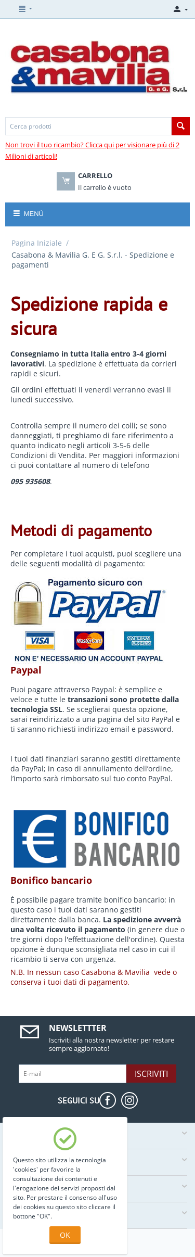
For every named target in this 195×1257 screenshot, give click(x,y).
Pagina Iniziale (36, 243)
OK (65, 1235)
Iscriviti (151, 1074)
